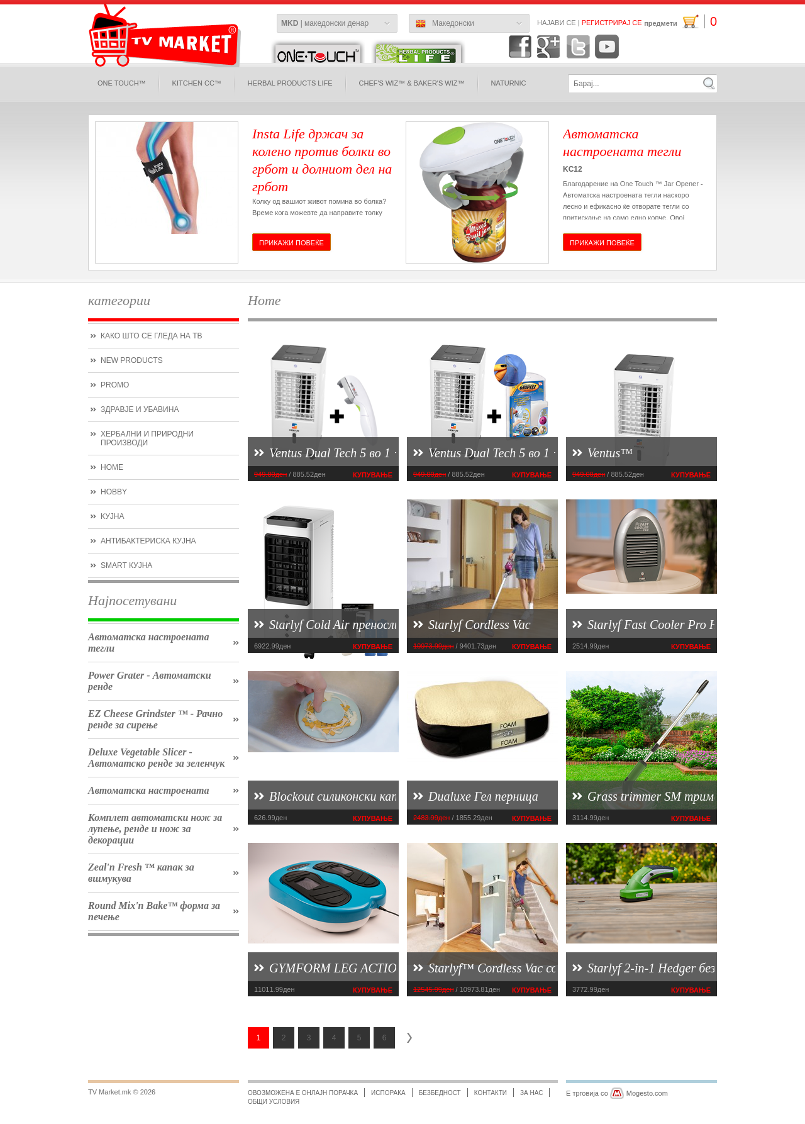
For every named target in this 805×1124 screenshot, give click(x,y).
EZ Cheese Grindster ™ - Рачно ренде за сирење (155, 719)
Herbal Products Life (290, 83)
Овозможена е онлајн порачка (303, 1092)
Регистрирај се (612, 22)
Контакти (490, 1092)
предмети (680, 21)
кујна (112, 516)
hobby (114, 491)
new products (132, 360)
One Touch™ (121, 83)
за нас (531, 1092)
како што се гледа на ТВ (151, 335)
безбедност (440, 1092)
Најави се (556, 22)
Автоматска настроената (148, 790)
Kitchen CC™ (196, 83)
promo (115, 385)
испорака (388, 1092)
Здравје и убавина (140, 409)
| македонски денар (325, 23)
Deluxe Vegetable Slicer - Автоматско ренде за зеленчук (156, 758)
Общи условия (273, 1101)
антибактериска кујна (148, 541)
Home (112, 467)
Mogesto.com (647, 1093)
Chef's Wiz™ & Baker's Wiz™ (412, 83)
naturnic (508, 83)
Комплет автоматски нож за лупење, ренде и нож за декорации (155, 828)
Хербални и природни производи (147, 438)
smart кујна (126, 565)
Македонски (445, 24)
